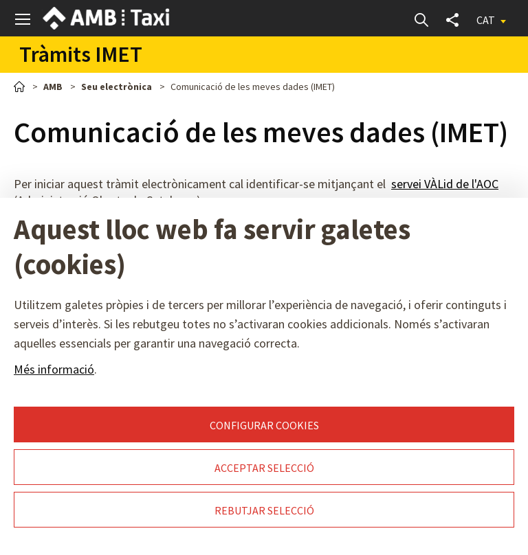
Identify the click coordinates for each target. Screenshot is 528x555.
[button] (23, 18)
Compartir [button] (452, 18)
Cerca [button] (421, 18)
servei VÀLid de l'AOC (444, 184)
